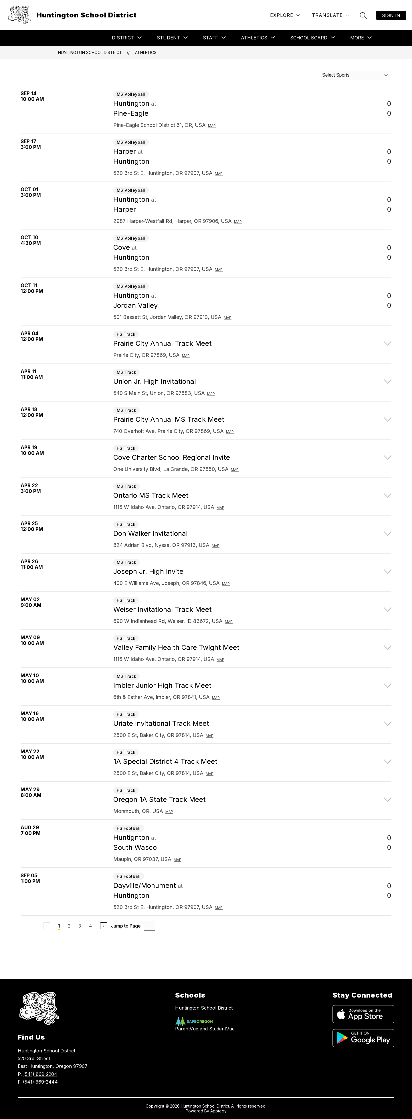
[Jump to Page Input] (149, 926)
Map (212, 125)
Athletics (146, 52)
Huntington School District (90, 52)
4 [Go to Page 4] (90, 926)
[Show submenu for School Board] (308, 37)
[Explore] (285, 15)
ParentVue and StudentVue (205, 1029)
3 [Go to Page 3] (79, 926)
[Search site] (363, 15)
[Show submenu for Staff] (210, 37)
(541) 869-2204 (40, 1074)
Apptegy (218, 1110)
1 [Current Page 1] (59, 926)
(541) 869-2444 (40, 1082)
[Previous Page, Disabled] (46, 925)
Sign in (391, 15)
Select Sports (335, 75)
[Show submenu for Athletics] (254, 37)
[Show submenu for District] (123, 37)
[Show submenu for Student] (168, 37)
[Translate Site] (330, 15)
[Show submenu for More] (357, 37)
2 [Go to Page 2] (69, 926)
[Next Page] (103, 925)
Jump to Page (126, 926)
